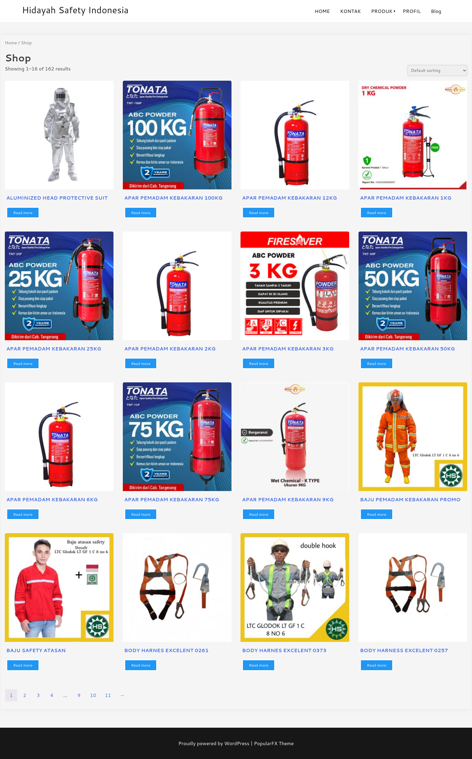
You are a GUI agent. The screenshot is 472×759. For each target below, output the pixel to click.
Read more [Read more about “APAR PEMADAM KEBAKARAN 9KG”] (258, 514)
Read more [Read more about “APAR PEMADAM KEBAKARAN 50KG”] (376, 363)
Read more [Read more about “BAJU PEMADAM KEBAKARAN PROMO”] (376, 514)
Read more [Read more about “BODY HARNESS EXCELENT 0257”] (376, 665)
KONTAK (350, 11)
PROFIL (412, 11)
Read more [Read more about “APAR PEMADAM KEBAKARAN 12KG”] (258, 212)
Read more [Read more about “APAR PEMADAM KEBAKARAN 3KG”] (258, 363)
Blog (436, 11)
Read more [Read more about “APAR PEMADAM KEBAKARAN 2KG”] (141, 363)
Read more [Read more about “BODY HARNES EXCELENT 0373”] (258, 665)
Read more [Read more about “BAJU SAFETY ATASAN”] (23, 665)
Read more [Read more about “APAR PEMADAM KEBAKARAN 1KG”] (376, 212)
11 (108, 695)
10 (93, 695)
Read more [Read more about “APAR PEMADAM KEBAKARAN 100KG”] (141, 212)
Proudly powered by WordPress (214, 743)
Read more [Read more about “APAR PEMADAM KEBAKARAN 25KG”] (23, 363)
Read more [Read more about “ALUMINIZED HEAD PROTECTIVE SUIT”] (23, 212)
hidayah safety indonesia (75, 9)
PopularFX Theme (274, 743)
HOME (322, 11)
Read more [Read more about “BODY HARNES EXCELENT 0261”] (141, 665)
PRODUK (382, 11)
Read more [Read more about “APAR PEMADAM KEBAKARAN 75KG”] (141, 514)
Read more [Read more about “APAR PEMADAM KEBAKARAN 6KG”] (23, 514)
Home (11, 42)
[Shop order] (437, 70)
